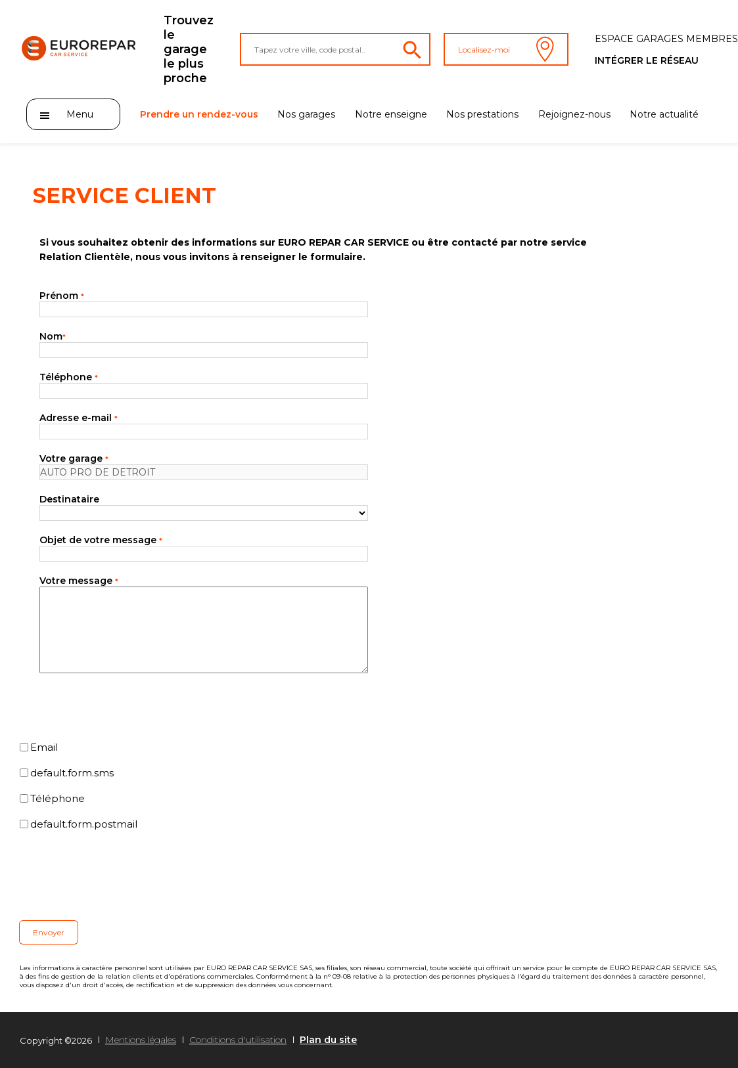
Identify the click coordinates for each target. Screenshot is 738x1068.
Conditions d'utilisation (238, 1040)
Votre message (78, 581)
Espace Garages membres (666, 39)
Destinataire (69, 499)
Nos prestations (482, 114)
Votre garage (73, 458)
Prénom (61, 295)
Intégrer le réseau (647, 60)
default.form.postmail (83, 824)
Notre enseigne (391, 114)
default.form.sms (72, 773)
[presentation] (119, 875)
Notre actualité (664, 114)
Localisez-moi (506, 49)
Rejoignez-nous (574, 114)
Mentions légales (140, 1040)
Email (44, 747)
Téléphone (68, 377)
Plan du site (328, 1040)
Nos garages (306, 114)
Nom (52, 336)
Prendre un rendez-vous (199, 114)
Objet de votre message (100, 540)
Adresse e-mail (78, 418)
